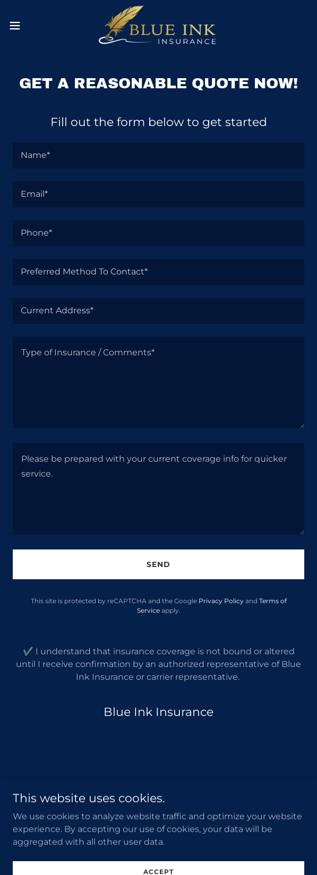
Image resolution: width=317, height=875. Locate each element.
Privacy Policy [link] (221, 601)
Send (158, 564)
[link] (158, 25)
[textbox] (158, 156)
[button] (27, 25)
